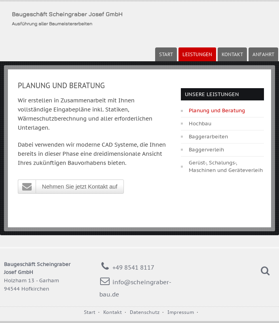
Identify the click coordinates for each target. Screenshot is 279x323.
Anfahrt (263, 54)
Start (166, 54)
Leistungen (197, 54)
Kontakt (232, 54)
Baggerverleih (206, 149)
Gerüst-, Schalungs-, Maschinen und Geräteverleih (226, 166)
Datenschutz (144, 312)
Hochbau (200, 123)
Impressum (180, 312)
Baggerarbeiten (208, 136)
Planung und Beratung (217, 110)
